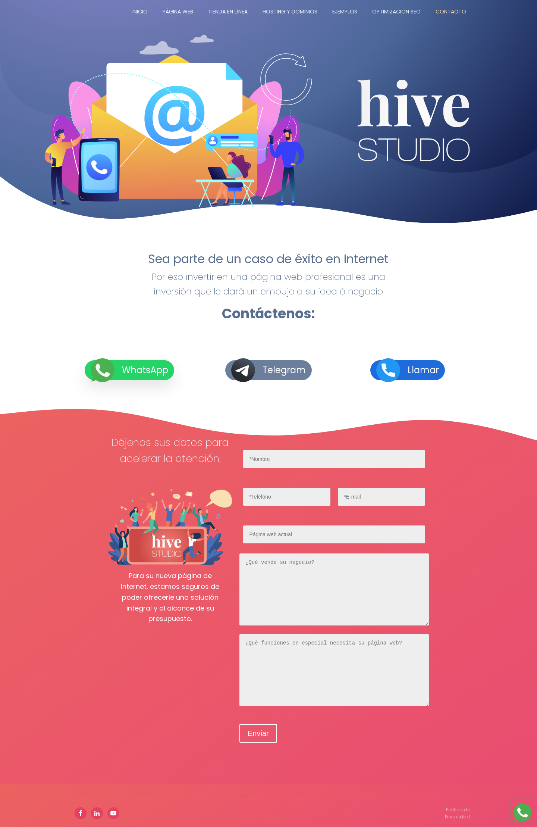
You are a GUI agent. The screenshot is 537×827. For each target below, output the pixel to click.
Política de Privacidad (457, 813)
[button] (129, 376)
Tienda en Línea (228, 11)
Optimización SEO (396, 11)
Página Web (178, 11)
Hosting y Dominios (290, 11)
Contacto (451, 11)
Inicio (140, 11)
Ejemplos (344, 11)
